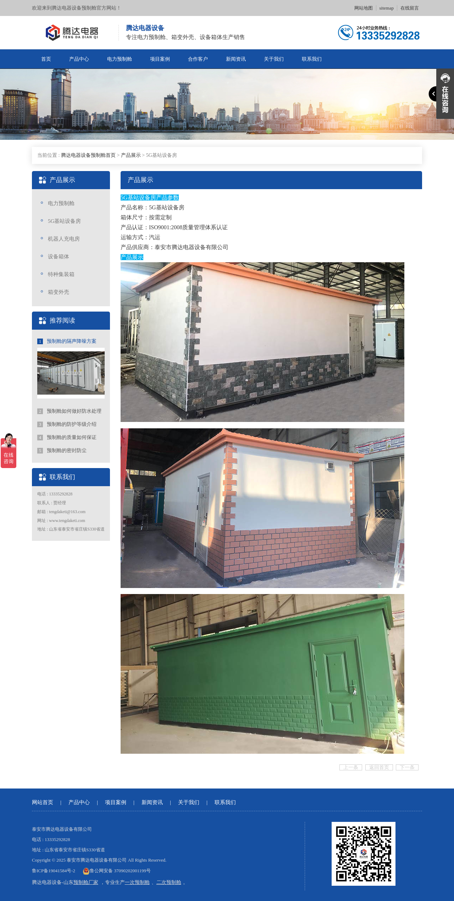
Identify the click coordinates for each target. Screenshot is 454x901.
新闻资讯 (236, 59)
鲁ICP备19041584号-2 (53, 870)
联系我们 (312, 59)
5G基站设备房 (64, 221)
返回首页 (379, 767)
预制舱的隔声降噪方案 (66, 341)
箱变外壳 (58, 292)
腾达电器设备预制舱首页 (88, 155)
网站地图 (363, 8)
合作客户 (198, 59)
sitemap (387, 8)
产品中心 (79, 59)
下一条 (407, 767)
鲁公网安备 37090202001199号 (117, 870)
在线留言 (409, 8)
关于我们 (274, 59)
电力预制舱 (119, 59)
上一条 (350, 767)
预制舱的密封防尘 (62, 451)
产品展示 (131, 155)
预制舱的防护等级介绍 (66, 424)
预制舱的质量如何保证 (66, 437)
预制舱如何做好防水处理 (69, 411)
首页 (46, 59)
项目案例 (160, 59)
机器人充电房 (64, 239)
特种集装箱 (61, 274)
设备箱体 (58, 256)
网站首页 (42, 802)
